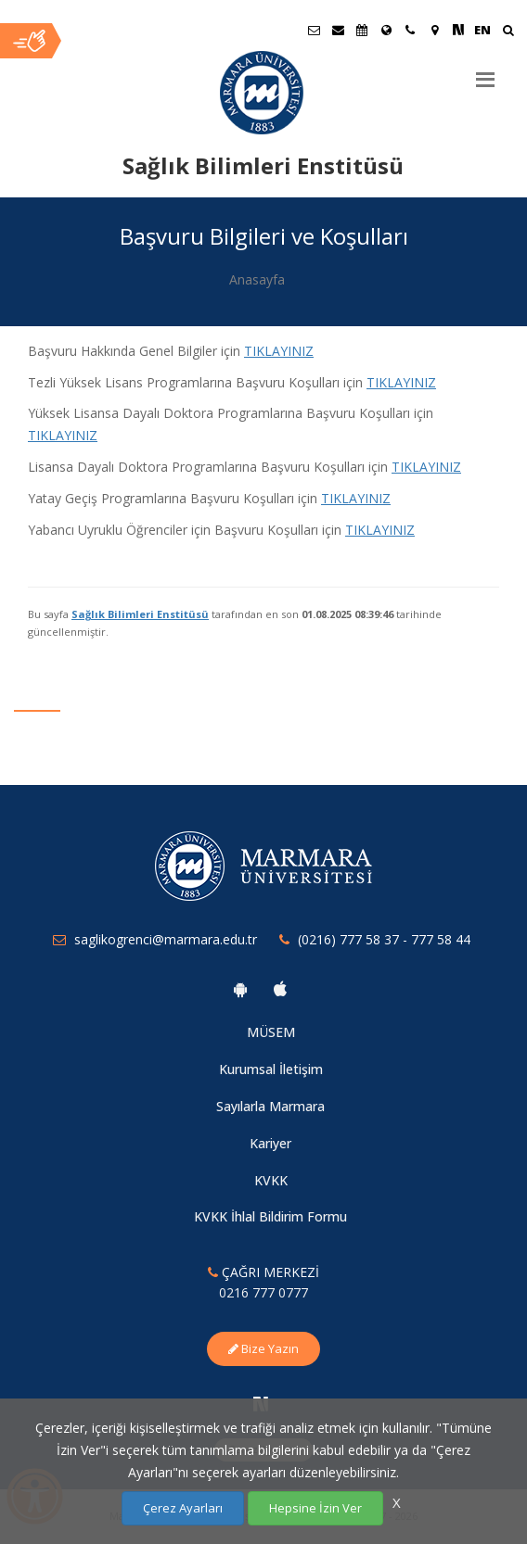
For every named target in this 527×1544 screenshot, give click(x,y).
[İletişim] (410, 30)
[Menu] (485, 72)
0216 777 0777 (263, 1292)
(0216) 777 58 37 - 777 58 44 (384, 939)
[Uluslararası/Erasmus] (386, 30)
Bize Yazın (263, 1348)
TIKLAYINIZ (380, 529)
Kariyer (270, 1143)
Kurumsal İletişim (271, 1069)
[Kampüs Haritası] (434, 30)
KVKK (271, 1180)
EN (482, 29)
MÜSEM (271, 1032)
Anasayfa (257, 279)
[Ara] (508, 32)
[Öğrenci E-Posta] (313, 30)
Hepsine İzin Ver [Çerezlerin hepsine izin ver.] (315, 1508)
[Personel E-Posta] (337, 30)
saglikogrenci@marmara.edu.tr (165, 939)
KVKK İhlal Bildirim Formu (270, 1216)
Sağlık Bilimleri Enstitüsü (140, 614)
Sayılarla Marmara (270, 1106)
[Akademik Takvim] (362, 30)
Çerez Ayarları (183, 1508)
